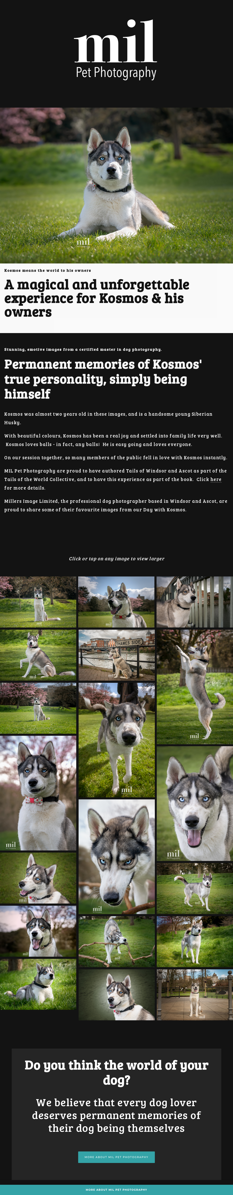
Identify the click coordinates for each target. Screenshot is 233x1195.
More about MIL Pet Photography (116, 1157)
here (216, 479)
